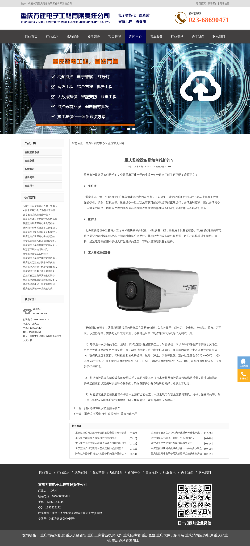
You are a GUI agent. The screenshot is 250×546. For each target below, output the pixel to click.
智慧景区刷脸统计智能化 (35, 249)
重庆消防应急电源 (199, 535)
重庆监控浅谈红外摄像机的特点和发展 (96, 437)
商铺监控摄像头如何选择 (35, 253)
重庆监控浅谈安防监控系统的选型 (40, 219)
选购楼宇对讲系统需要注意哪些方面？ (40, 227)
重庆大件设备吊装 (170, 535)
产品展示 (52, 36)
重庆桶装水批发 (52, 535)
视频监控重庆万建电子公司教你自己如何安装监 (40, 223)
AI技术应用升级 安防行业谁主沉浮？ (40, 210)
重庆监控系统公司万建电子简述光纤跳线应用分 (100, 443)
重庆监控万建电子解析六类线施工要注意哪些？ (40, 267)
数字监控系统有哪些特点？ (36, 214)
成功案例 (73, 36)
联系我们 (218, 36)
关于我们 (213, 3)
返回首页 (201, 3)
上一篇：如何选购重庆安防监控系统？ (96, 408)
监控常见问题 (116, 143)
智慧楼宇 (29, 185)
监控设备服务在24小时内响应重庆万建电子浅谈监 (177, 432)
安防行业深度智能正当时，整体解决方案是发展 (40, 206)
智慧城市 (29, 169)
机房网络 (29, 177)
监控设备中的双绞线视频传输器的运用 (171, 443)
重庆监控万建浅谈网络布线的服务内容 (40, 262)
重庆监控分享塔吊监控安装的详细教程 (40, 258)
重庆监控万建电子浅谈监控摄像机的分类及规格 (40, 271)
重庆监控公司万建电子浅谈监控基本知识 (40, 236)
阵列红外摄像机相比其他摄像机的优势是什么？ (100, 453)
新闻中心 (135, 36)
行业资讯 (177, 36)
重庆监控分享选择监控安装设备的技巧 (40, 245)
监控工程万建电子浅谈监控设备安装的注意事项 (40, 275)
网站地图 (224, 3)
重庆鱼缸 (149, 535)
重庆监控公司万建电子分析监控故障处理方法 (40, 232)
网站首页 (31, 36)
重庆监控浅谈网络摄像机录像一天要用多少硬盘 (176, 448)
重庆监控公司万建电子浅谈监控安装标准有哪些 (100, 432)
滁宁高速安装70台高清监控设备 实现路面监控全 (40, 240)
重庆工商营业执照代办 (105, 535)
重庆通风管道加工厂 (127, 540)
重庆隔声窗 (132, 535)
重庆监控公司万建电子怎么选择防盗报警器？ (99, 448)
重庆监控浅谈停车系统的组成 (37, 288)
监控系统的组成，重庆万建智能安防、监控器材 (40, 284)
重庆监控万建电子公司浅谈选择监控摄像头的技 (176, 453)
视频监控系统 (32, 152)
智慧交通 (29, 160)
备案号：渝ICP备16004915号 (56, 518)
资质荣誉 (94, 36)
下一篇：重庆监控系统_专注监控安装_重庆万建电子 (105, 413)
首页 (88, 143)
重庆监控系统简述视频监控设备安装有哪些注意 (40, 280)
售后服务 (156, 36)
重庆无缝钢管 (76, 535)
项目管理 (114, 36)
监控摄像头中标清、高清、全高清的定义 (173, 437)
